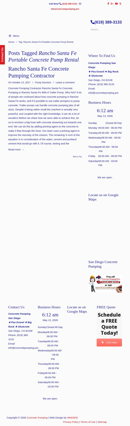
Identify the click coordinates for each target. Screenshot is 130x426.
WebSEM (72, 417)
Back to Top (77, 157)
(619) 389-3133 (70, 4)
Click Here (109, 342)
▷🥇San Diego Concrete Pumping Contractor (68, 35)
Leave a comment (65, 82)
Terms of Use (88, 421)
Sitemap (102, 421)
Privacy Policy (71, 421)
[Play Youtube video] (105, 283)
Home (11, 42)
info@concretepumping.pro (65, 9)
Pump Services (43, 82)
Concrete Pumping (37, 417)
